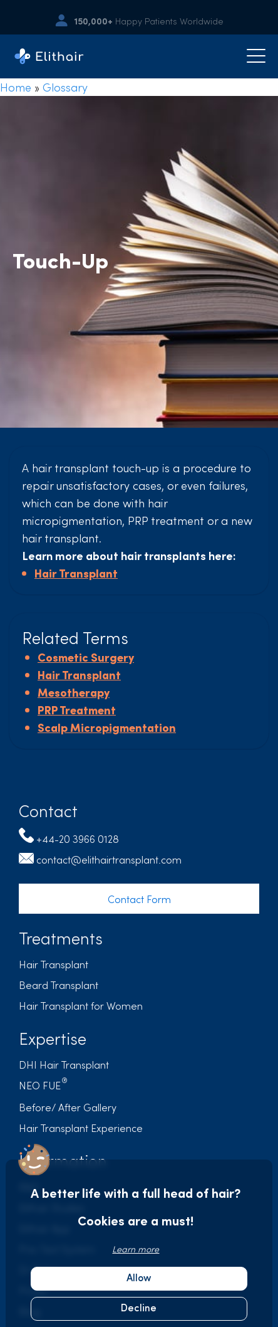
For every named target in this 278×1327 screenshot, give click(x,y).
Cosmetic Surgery (86, 657)
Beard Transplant (58, 984)
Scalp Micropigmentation (107, 727)
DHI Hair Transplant (64, 1064)
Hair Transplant (76, 573)
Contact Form (139, 899)
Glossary (65, 87)
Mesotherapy (74, 692)
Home (15, 87)
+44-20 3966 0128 (77, 838)
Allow (139, 1279)
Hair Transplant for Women (81, 1005)
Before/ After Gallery (67, 1107)
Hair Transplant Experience (81, 1127)
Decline (139, 1309)
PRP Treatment (77, 709)
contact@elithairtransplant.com (109, 859)
